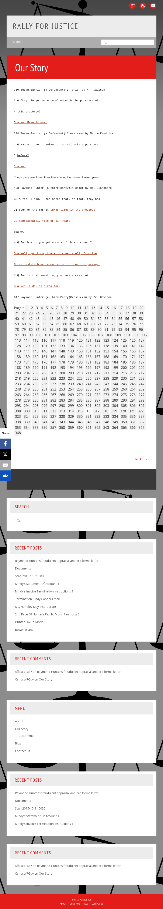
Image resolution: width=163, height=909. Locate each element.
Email (153, 6)
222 (53, 378)
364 (115, 427)
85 (65, 329)
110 (127, 335)
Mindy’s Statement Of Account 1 (37, 584)
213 (106, 373)
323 (18, 416)
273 (106, 394)
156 (133, 351)
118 (62, 340)
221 (44, 378)
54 (113, 318)
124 (115, 340)
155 (124, 351)
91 (106, 329)
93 (120, 329)
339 (27, 422)
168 (106, 356)
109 (118, 335)
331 (88, 416)
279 (27, 400)
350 (124, 422)
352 (141, 422)
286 (88, 400)
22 (24, 313)
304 (115, 405)
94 (127, 329)
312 (53, 411)
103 (65, 335)
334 (115, 416)
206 (44, 373)
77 (141, 324)
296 (44, 405)
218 (18, 378)
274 (115, 394)
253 (62, 389)
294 (27, 405)
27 (58, 313)
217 (141, 373)
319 (114, 411)
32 (93, 313)
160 (35, 356)
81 (37, 329)
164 (71, 356)
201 (133, 367)
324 (27, 416)
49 (79, 318)
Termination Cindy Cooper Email (37, 599)
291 (133, 400)
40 (17, 318)
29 (72, 313)
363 (106, 427)
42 (31, 318)
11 (79, 307)
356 (44, 427)
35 (113, 313)
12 (86, 307)
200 (124, 367)
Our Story (45, 679)
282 (53, 400)
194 (71, 367)
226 (88, 378)
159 (27, 356)
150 (80, 351)
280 (35, 400)
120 (80, 340)
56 (127, 318)
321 (132, 411)
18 (127, 307)
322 (140, 411)
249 (27, 389)
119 (71, 340)
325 (35, 416)
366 (133, 427)
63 (44, 324)
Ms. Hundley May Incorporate (35, 607)
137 (97, 346)
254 (71, 389)
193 (62, 367)
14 (100, 307)
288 (106, 400)
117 (53, 340)
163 (62, 356)
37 (127, 313)
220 (35, 378)
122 (97, 340)
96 (141, 329)
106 (91, 335)
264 (27, 394)
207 (53, 373)
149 (71, 351)
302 (97, 405)
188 (18, 367)
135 (80, 346)
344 (71, 422)
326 (44, 416)
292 (141, 400)
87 (79, 329)
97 (17, 335)
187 (141, 362)
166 (88, 356)
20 (141, 307)
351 (133, 422)
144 (27, 351)
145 (35, 351)
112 (144, 335)
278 (18, 400)
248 (18, 389)
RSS (143, 6)
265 (35, 394)
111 (136, 335)
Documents (23, 568)
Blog (18, 743)
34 (106, 313)
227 (97, 378)
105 (83, 335)
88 (86, 329)
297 (53, 405)
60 (24, 324)
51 (93, 318)
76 (134, 324)
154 (115, 351)
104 (74, 335)
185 (124, 362)
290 (124, 400)
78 (17, 329)
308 (18, 411)
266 (44, 394)
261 (133, 389)
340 (35, 422)
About (19, 721)
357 (53, 427)
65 (58, 324)
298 (62, 405)
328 (62, 416)
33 (99, 313)
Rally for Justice (46, 26)
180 (80, 362)
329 (71, 416)
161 (44, 356)
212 (97, 373)
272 (97, 394)
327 (53, 416)
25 (44, 313)
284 (71, 400)
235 (35, 384)
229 (115, 378)
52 (99, 318)
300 (80, 405)
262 (141, 389)
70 (93, 324)
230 (124, 378)
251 (44, 389)
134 (71, 346)
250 (35, 389)
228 (106, 378)
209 (71, 373)
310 (35, 411)
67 (72, 324)
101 (47, 335)
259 (115, 389)
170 (124, 356)
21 (17, 313)
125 (124, 340)
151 (88, 351)
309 (27, 411)
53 (106, 318)
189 (27, 367)
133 (62, 346)
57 (134, 318)
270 (80, 394)
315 (80, 411)
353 (18, 427)
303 (106, 405)
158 (18, 356)
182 (97, 362)
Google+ (132, 6)
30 (79, 313)
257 (97, 389)
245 (124, 384)
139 (115, 346)
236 (44, 384)
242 (97, 384)
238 (62, 384)
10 (72, 307)
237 (53, 384)
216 (133, 373)
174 (27, 362)
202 (141, 367)
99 (31, 335)
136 (88, 346)
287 (97, 400)
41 (24, 318)
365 (124, 427)
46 (58, 318)
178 (62, 362)
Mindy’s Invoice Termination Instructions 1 (44, 591)
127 (141, 340)
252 (53, 389)
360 (80, 427)
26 (51, 313)
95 (134, 329)
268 (62, 394)
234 (27, 384)
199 (115, 367)
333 (106, 416)
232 (141, 378)
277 (141, 394)
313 (62, 411)
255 (80, 389)
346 (88, 422)
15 (107, 307)
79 (24, 329)
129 (27, 346)
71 (99, 324)
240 (80, 384)
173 (18, 362)
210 (80, 373)
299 (71, 405)
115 (35, 340)
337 (141, 416)
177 (53, 362)
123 (106, 340)
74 (120, 324)
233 (18, 384)
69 (86, 324)
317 (96, 411)
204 (27, 373)
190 (35, 367)
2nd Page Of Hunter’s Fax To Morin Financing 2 (47, 614)
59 (17, 324)
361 (88, 427)
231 (133, 378)
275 (124, 394)
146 (44, 351)
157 (141, 351)
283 (62, 400)
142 (141, 346)
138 (106, 346)
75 (127, 324)
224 (71, 378)
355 (35, 427)
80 (31, 329)
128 (18, 346)
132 (53, 346)
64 (51, 324)
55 (120, 318)
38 (134, 313)
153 (106, 351)
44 (44, 318)
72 (106, 324)
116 (44, 340)
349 (115, 422)
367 (141, 427)
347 (97, 422)
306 (133, 405)
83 (51, 329)
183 (106, 362)
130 (35, 346)
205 (35, 373)
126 (133, 340)
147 (53, 351)
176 (44, 362)
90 (99, 329)
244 (115, 384)
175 (35, 362)
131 (44, 346)
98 (24, 335)
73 (113, 324)
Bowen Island (24, 630)
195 (80, 367)
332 (97, 416)
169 (115, 356)
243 (106, 384)
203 (18, 373)
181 (88, 362)
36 (120, 313)
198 (106, 367)
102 (56, 335)
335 (124, 416)
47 (65, 318)
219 (27, 378)
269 (71, 394)
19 (134, 307)
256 (88, 389)
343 (62, 422)
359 (71, 427)
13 (93, 307)
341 (44, 422)
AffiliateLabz (23, 672)
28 (65, 313)
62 (37, 324)
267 (53, 394)
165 (80, 356)
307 (141, 405)
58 (141, 318)
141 (133, 346)
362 (97, 427)
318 (105, 411)
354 (27, 427)
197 (97, 367)
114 (27, 340)
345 (80, 422)
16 (114, 307)
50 (86, 318)
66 (65, 324)
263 (18, 394)
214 (115, 373)
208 (62, 373)
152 (97, 351)
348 (106, 422)
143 (18, 351)
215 (124, 373)
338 (18, 422)
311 (44, 411)
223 (62, 378)
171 (133, 356)
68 (79, 324)
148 (62, 351)
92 (113, 329)
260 (124, 389)
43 (37, 318)
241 (88, 384)
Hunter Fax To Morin (29, 622)
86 (72, 329)
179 (71, 362)
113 (18, 340)
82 (44, 329)
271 (88, 394)
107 (100, 335)
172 (141, 356)
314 (71, 411)
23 (31, 313)
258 (106, 389)
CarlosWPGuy (24, 679)
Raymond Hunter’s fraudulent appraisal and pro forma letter (57, 561)
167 (97, 356)
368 (18, 432)
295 (35, 405)
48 (72, 318)
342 (53, 422)
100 (38, 335)
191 (44, 367)
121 (88, 340)
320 (123, 411)
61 (31, 324)
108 (109, 335)
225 (80, 378)
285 (80, 400)
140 (124, 346)
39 (141, 313)
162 (53, 356)
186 (133, 362)
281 (44, 400)
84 (58, 329)
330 (80, 416)
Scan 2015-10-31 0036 (30, 576)
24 (37, 313)
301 (88, 405)
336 (133, 416)
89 (93, 329)
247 (141, 384)
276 (133, 394)
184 (115, 362)
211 (88, 373)
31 (86, 313)
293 (18, 405)
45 (51, 318)
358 (62, 427)
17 (121, 307)
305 (124, 405)
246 (133, 384)
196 (88, 367)
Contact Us (22, 751)
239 (71, 384)
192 (53, 367)
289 (115, 400)
